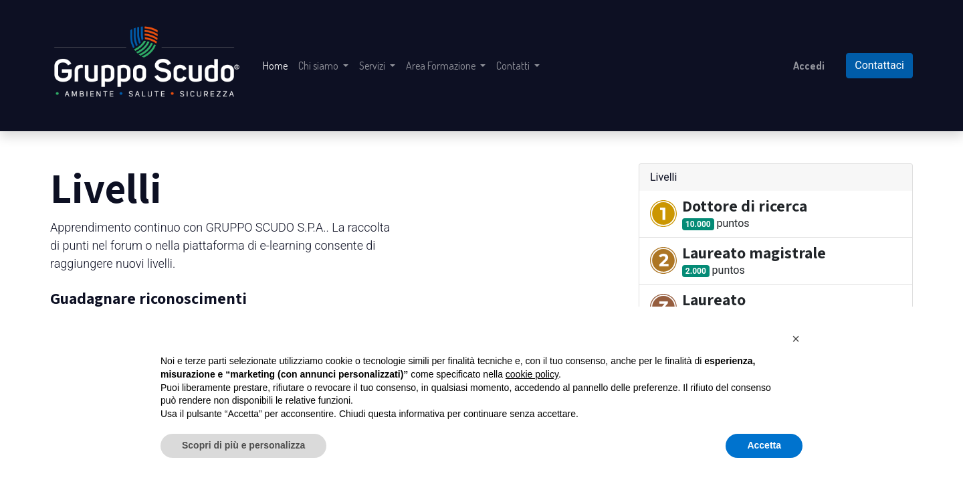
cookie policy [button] (532, 374)
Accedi (809, 65)
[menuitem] (275, 65)
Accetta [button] (764, 445)
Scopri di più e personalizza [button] (243, 445)
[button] (796, 338)
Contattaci (879, 65)
